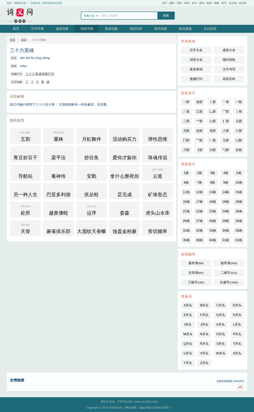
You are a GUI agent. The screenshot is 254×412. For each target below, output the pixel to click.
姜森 (124, 210)
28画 (212, 221)
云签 (157, 173)
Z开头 (204, 363)
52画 (238, 240)
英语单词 (196, 69)
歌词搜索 (185, 28)
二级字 (229, 272)
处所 (25, 210)
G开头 (220, 315)
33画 (212, 230)
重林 (58, 136)
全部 (239, 150)
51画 (225, 240)
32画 (199, 230)
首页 (16, 28)
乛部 (226, 111)
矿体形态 (157, 191)
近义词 (232, 3)
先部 (199, 130)
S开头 (221, 343)
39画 (199, 240)
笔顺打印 (196, 79)
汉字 (164, 3)
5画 (238, 173)
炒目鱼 (91, 154)
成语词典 (62, 28)
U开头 (187, 353)
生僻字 (229, 282)
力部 (212, 150)
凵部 (239, 140)
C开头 (220, 305)
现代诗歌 (160, 28)
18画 (212, 201)
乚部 (212, 111)
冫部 (212, 140)
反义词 (242, 3)
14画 (225, 192)
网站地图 (131, 407)
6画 (186, 182)
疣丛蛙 (91, 191)
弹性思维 (157, 136)
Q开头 (187, 343)
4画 (225, 173)
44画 (212, 240)
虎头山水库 (158, 210)
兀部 (186, 130)
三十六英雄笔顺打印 (39, 74)
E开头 (188, 315)
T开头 (237, 343)
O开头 (220, 334)
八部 (239, 130)
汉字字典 (37, 28)
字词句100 (20, 15)
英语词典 (111, 28)
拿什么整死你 (124, 173)
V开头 (204, 353)
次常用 (196, 272)
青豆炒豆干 (25, 154)
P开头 (237, 334)
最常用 (196, 263)
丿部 (186, 111)
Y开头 (188, 363)
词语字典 (86, 28)
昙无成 (124, 191)
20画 (238, 201)
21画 (186, 211)
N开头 (204, 334)
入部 (226, 130)
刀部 (186, 150)
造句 (201, 3)
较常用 (229, 263)
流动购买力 (125, 136)
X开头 (237, 353)
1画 (186, 173)
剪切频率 (157, 228)
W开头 (220, 353)
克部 (212, 130)
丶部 (226, 102)
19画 (225, 201)
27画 (199, 221)
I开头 (188, 324)
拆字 (224, 3)
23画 (212, 211)
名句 (194, 3)
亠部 (199, 121)
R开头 (204, 343)
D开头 (237, 305)
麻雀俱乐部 (58, 228)
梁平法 (58, 154)
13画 (212, 192)
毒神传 (58, 173)
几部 (226, 140)
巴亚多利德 (58, 191)
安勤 (91, 173)
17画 (199, 201)
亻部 (226, 121)
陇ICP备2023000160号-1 (155, 407)
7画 (199, 182)
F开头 (204, 315)
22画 (199, 211)
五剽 (25, 136)
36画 (186, 240)
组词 (209, 3)
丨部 (212, 102)
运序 (91, 210)
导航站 (25, 173)
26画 (186, 221)
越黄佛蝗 (58, 210)
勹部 (226, 150)
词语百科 (136, 28)
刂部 (199, 150)
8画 (212, 182)
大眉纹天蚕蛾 (91, 228)
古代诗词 (210, 28)
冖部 (199, 140)
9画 (225, 182)
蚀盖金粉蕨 (125, 228)
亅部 (239, 111)
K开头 (221, 324)
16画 (186, 201)
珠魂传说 (157, 154)
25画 (238, 211)
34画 (225, 230)
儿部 (239, 121)
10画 (238, 182)
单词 (186, 3)
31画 (186, 230)
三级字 (196, 282)
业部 (199, 102)
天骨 (25, 228)
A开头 (188, 305)
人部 (212, 121)
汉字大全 (196, 50)
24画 (225, 211)
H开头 (237, 315)
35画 (238, 230)
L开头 (237, 324)
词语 (179, 3)
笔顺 (216, 3)
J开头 (204, 324)
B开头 (204, 305)
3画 (212, 173)
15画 (238, 192)
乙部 (199, 111)
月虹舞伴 (91, 136)
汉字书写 (229, 69)
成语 (171, 3)
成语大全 (229, 50)
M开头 (187, 334)
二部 (186, 121)
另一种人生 (25, 191)
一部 (186, 102)
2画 (199, 173)
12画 (199, 192)
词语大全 (196, 59)
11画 (186, 192)
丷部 (239, 102)
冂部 (186, 140)
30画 (238, 221)
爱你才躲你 (125, 154)
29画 (225, 221)
